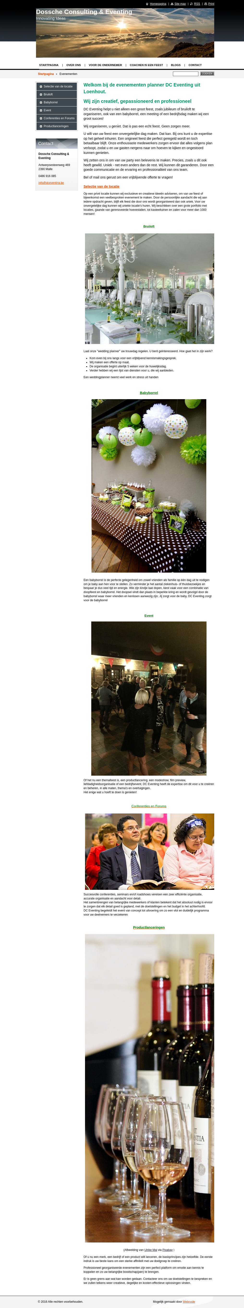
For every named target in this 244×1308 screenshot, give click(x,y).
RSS (197, 4)
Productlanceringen (56, 126)
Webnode (189, 1301)
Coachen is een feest (146, 65)
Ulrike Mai (150, 1250)
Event (47, 110)
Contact (195, 65)
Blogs (176, 65)
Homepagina (158, 4)
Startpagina (49, 65)
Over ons (74, 65)
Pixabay (167, 1250)
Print (211, 4)
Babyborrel (51, 102)
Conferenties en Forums (59, 118)
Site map (180, 4)
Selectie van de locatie (101, 186)
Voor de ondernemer (105, 65)
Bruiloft (48, 94)
